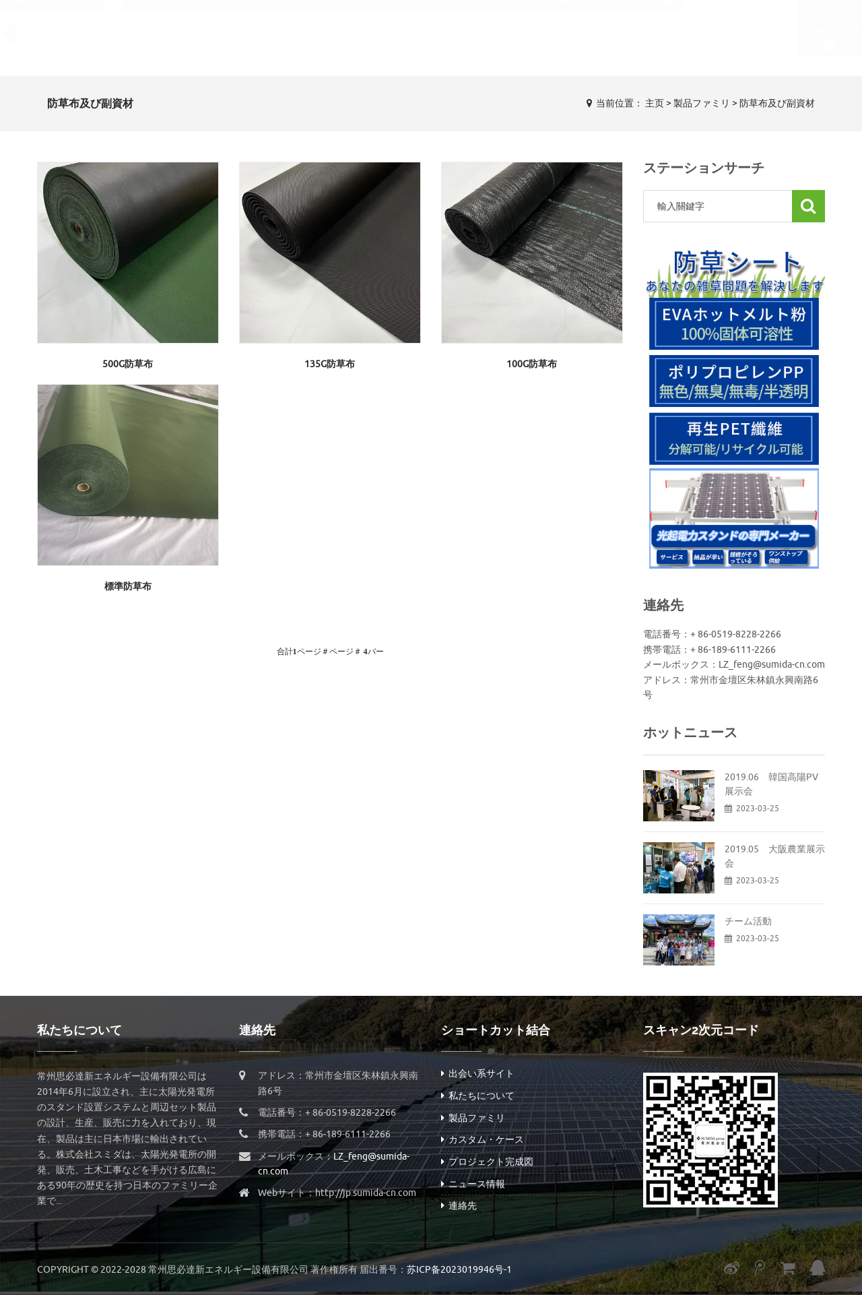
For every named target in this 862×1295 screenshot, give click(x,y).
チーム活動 (748, 921)
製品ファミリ (333, 46)
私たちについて (249, 46)
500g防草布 (127, 364)
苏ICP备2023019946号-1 (459, 1269)
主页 (654, 103)
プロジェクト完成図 (522, 46)
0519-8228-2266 (741, 27)
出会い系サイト (478, 1073)
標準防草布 (128, 586)
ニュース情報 (611, 46)
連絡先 (671, 46)
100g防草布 (531, 364)
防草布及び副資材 (777, 103)
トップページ (167, 46)
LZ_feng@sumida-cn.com (473, 13)
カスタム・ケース (422, 46)
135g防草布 (329, 364)
